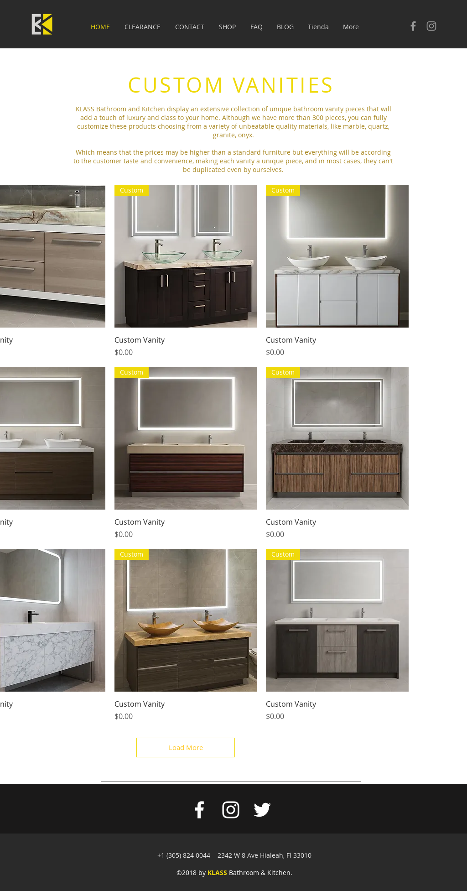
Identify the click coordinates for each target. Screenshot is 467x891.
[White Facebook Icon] (199, 809)
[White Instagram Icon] (230, 809)
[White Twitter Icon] (262, 809)
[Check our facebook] (413, 26)
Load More (186, 747)
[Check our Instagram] (431, 26)
